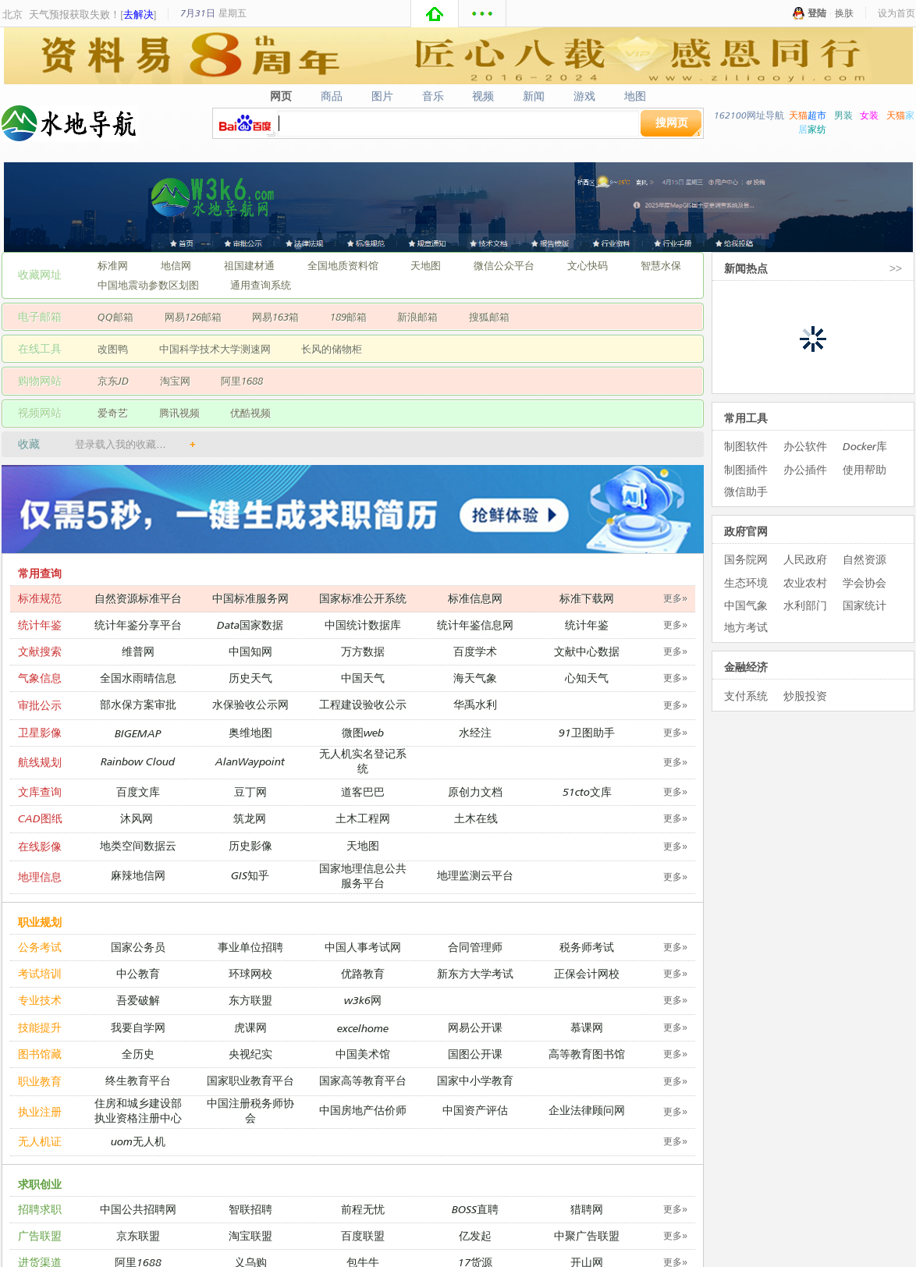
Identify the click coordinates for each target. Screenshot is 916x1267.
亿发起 (475, 1235)
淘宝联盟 (250, 1235)
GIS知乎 (250, 875)
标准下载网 (586, 598)
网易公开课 (475, 1027)
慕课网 (586, 1027)
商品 (331, 96)
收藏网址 (40, 274)
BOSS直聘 (475, 1209)
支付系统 (746, 695)
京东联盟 (138, 1235)
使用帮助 (864, 469)
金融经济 (746, 666)
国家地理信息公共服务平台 (363, 875)
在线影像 (40, 846)
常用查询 (40, 573)
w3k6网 (363, 999)
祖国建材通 (249, 265)
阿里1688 (242, 380)
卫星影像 (40, 732)
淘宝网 (175, 380)
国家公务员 (138, 946)
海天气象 (475, 677)
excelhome (363, 1028)
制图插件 (746, 469)
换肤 (844, 13)
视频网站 (40, 412)
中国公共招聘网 (138, 1209)
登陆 (817, 13)
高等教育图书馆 (587, 1053)
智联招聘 (250, 1209)
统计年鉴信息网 (475, 624)
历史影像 (250, 845)
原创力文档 (475, 791)
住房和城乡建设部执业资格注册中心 (138, 1110)
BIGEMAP (138, 733)
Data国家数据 (250, 624)
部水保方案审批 (138, 704)
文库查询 (40, 791)
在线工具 (40, 348)
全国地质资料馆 (342, 265)
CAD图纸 (40, 818)
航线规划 (40, 761)
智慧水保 (661, 265)
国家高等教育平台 (363, 1080)
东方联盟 (250, 999)
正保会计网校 (587, 973)
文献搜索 (40, 651)
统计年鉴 (40, 624)
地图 (635, 96)
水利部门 (805, 605)
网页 (280, 96)
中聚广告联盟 (587, 1235)
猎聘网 (586, 1209)
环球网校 (250, 973)
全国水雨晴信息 (138, 677)
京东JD (113, 380)
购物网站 (40, 380)
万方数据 (363, 651)
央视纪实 (250, 1053)
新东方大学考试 (475, 973)
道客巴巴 (363, 791)
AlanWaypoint (250, 761)
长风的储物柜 (331, 348)
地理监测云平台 (475, 875)
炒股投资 (805, 695)
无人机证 (40, 1141)
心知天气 (587, 677)
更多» (675, 598)
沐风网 (136, 818)
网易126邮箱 (193, 317)
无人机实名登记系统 (363, 761)
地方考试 (746, 627)
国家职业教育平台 (250, 1080)
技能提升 (40, 1027)
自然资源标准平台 (138, 598)
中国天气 (363, 677)
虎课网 (250, 1027)
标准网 (113, 265)
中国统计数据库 (363, 624)
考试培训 (40, 973)
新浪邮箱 (417, 317)
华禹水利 (475, 704)
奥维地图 (250, 732)
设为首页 (896, 13)
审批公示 (40, 705)
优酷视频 (250, 412)
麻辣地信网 (138, 875)
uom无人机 (138, 1141)
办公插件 (805, 469)
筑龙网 (249, 818)
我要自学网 (138, 1027)
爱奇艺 (113, 412)
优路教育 (363, 973)
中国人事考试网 (363, 946)
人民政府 (805, 559)
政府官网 (746, 531)
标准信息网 (475, 598)
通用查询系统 (260, 285)
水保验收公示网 (250, 704)
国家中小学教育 (475, 1080)
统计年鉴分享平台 (138, 624)
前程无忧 (363, 1209)
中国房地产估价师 (363, 1109)
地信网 (176, 265)
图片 (382, 96)
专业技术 (40, 999)
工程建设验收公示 (363, 704)
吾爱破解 (138, 999)
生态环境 (746, 582)
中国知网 (250, 651)
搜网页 (671, 122)
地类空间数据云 (138, 845)
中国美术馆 (363, 1053)
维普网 (138, 651)
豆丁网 (250, 791)
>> (895, 268)
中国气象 (746, 605)
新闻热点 (746, 268)
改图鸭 (113, 348)
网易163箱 (275, 317)
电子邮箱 (40, 316)
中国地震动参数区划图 (148, 285)
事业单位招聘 (250, 946)
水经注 (475, 732)
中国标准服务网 (250, 598)
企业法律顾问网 (587, 1109)
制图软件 (746, 445)
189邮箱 (348, 317)
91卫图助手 (587, 732)
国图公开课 (475, 1053)
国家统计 (864, 605)
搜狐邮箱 (489, 317)
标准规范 (40, 598)
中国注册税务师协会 (250, 1110)
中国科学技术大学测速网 (215, 348)
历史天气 (250, 677)
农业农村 (805, 582)
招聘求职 (40, 1209)
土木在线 (476, 818)
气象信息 (40, 677)
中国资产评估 (475, 1109)
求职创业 (40, 1184)
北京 (12, 14)
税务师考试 (586, 946)
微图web (363, 732)
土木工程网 (363, 818)
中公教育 (138, 973)
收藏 (29, 443)
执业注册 (40, 1111)
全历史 (138, 1053)
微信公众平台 (504, 265)
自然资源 (864, 559)
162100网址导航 (749, 115)
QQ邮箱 (115, 317)
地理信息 (40, 876)
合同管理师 (475, 946)
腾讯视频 (179, 412)
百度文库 (138, 791)
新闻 (534, 96)
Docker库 (865, 445)
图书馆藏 (40, 1053)
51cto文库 (587, 791)
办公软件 (805, 445)
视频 (483, 96)
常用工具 (746, 417)
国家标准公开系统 (363, 598)
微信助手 (746, 491)
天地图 (425, 265)
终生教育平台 (138, 1080)
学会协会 (864, 582)
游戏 (585, 96)
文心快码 (587, 265)
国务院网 (746, 559)
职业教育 (40, 1081)
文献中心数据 (587, 651)
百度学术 (475, 651)
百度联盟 (363, 1235)
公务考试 (40, 946)
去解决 (138, 14)
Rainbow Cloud (138, 761)
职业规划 (40, 921)
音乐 (432, 96)
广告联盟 (40, 1235)
